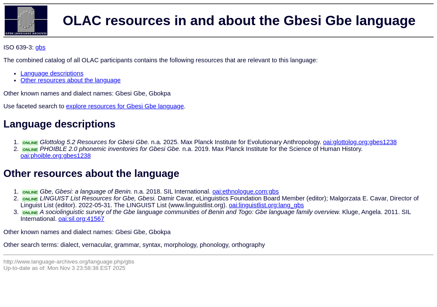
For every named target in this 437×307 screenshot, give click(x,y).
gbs (40, 47)
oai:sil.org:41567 (81, 218)
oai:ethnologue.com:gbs (246, 191)
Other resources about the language (70, 80)
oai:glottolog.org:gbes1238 (360, 142)
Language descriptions (52, 73)
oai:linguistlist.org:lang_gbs (266, 205)
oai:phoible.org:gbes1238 (55, 155)
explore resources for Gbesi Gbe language (125, 106)
